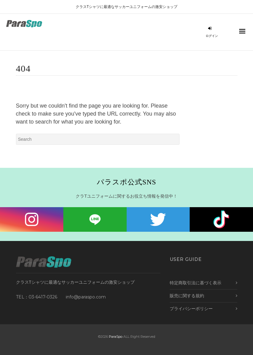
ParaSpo (115, 336)
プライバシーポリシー (191, 308)
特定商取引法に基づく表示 (195, 282)
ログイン (212, 32)
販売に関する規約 (187, 295)
